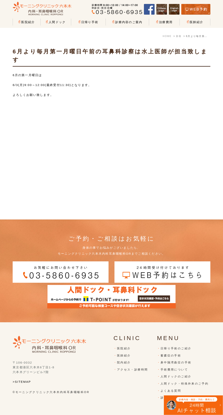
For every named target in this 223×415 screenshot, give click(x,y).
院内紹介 (124, 362)
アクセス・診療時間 (132, 369)
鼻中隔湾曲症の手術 (176, 362)
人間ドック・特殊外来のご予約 (185, 383)
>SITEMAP (22, 381)
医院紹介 (124, 348)
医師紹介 (124, 355)
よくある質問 (171, 390)
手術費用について (174, 369)
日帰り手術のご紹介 (176, 348)
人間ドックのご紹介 (176, 376)
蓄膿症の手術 (171, 355)
